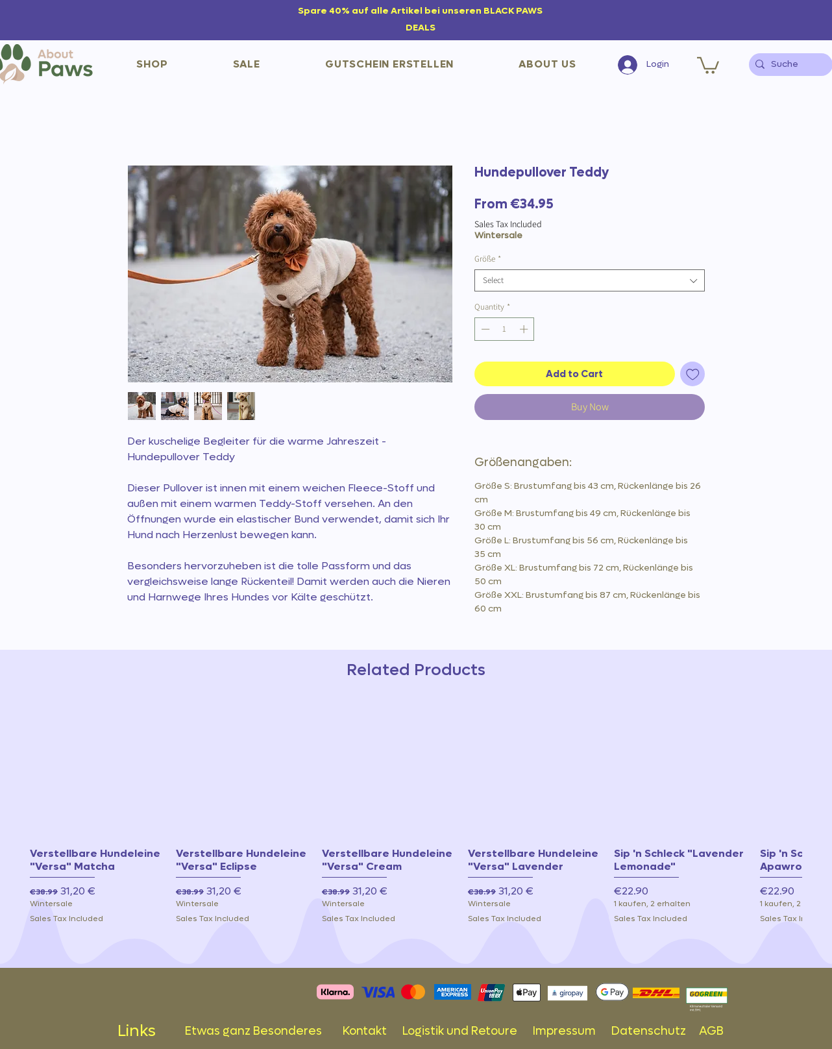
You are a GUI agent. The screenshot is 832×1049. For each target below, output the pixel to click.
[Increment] (525, 329)
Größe (487, 259)
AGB (711, 1031)
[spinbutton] (504, 329)
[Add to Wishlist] (692, 374)
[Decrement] (484, 329)
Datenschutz (655, 1031)
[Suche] (788, 64)
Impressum (564, 1031)
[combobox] (589, 280)
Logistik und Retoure (467, 1031)
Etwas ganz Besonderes (264, 1031)
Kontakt (372, 1031)
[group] (416, 830)
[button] (152, 64)
